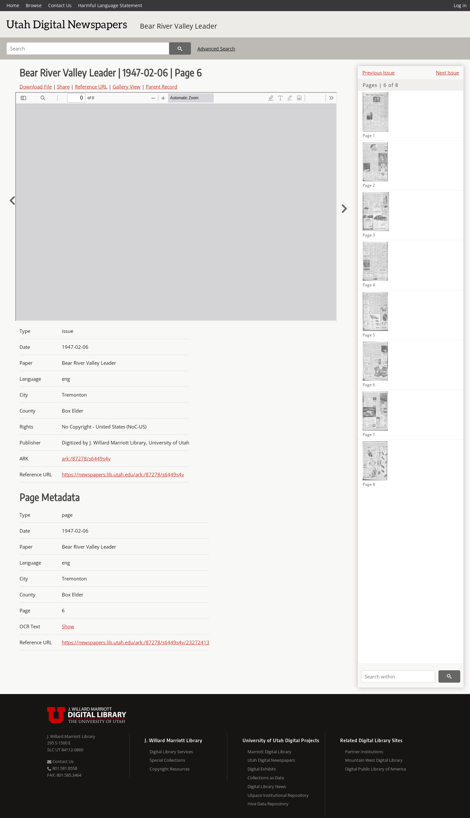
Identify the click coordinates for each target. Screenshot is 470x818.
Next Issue (447, 72)
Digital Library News (267, 786)
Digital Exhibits (262, 769)
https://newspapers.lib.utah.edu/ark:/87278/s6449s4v (123, 474)
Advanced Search (216, 49)
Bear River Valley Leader (178, 26)
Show (68, 626)
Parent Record (161, 86)
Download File (36, 86)
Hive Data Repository (268, 804)
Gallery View (127, 86)
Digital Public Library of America (375, 769)
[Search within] (398, 676)
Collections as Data (266, 778)
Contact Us (60, 5)
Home (13, 5)
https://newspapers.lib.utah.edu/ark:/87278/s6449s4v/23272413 (135, 642)
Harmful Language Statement (110, 5)
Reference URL (91, 86)
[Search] (88, 48)
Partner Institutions (364, 752)
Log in (460, 5)
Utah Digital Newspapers (271, 760)
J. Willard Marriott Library (71, 736)
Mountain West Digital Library (374, 760)
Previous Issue (378, 72)
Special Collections (167, 760)
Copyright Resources (170, 769)
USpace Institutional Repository (278, 795)
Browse (34, 5)
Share (63, 86)
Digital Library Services (171, 752)
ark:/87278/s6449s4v (86, 458)
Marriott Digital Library (269, 752)
